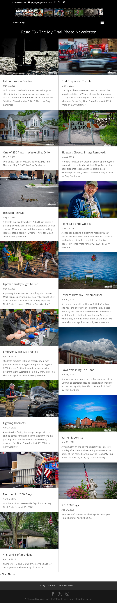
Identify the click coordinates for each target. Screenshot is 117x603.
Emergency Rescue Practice (20, 351)
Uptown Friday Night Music (20, 284)
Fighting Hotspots (14, 423)
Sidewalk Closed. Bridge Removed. (84, 152)
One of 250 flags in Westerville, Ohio (26, 152)
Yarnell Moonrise (72, 437)
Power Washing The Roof (78, 370)
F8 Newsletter (66, 585)
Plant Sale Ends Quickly (76, 224)
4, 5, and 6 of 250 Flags (17, 554)
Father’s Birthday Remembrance (82, 295)
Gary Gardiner (47, 585)
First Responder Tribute (77, 81)
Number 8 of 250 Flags (17, 494)
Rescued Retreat (13, 213)
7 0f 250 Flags (70, 505)
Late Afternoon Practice (18, 81)
